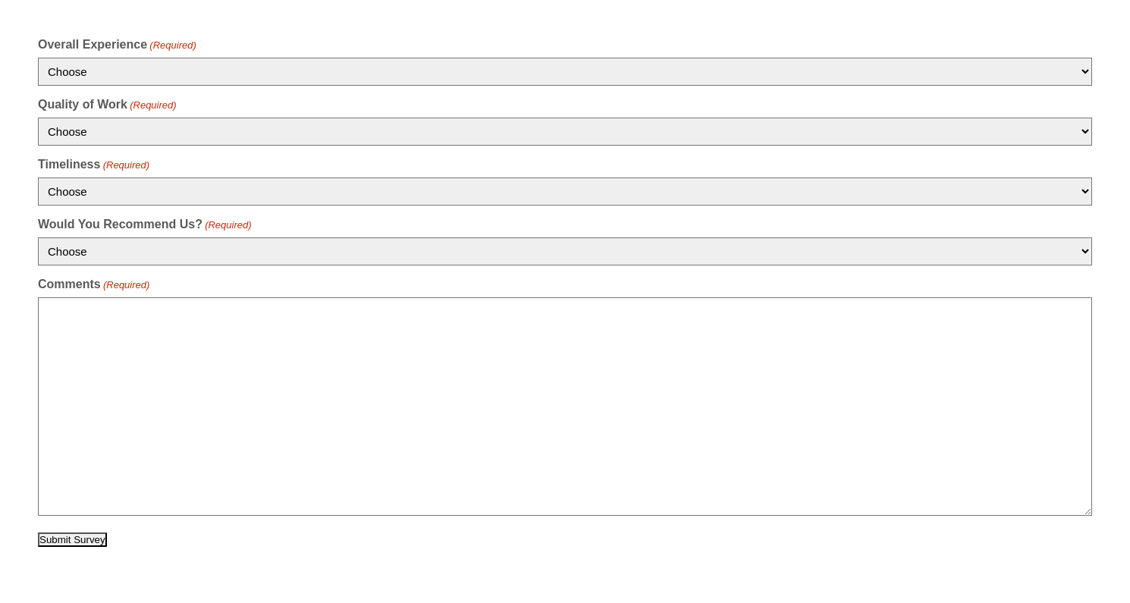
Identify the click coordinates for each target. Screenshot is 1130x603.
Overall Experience (117, 44)
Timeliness (93, 164)
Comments (93, 284)
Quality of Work (107, 104)
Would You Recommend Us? (145, 224)
